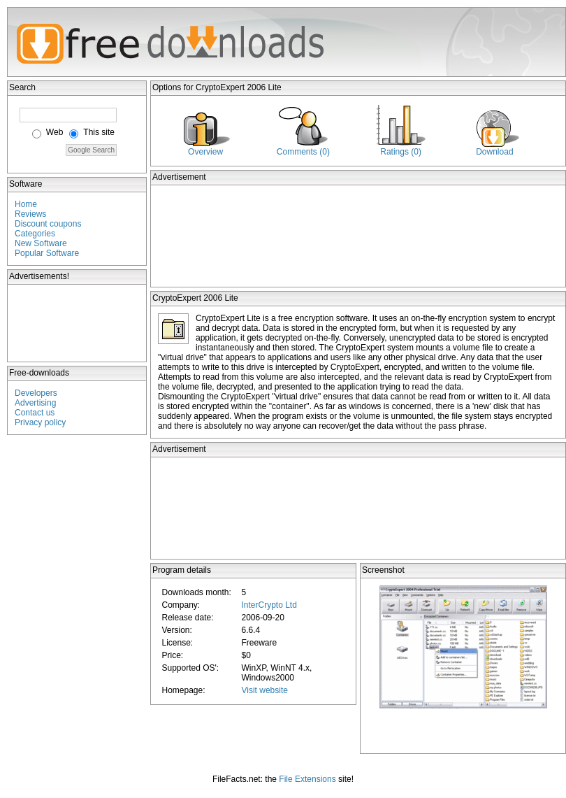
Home (26, 204)
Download (494, 152)
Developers (36, 393)
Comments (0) (303, 152)
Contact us (35, 413)
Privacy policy (40, 422)
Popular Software (47, 253)
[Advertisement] (77, 323)
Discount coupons (48, 224)
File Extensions (307, 779)
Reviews (30, 214)
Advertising (35, 403)
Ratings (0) (400, 152)
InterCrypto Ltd (268, 605)
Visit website (264, 690)
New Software (41, 243)
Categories (35, 233)
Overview (205, 152)
